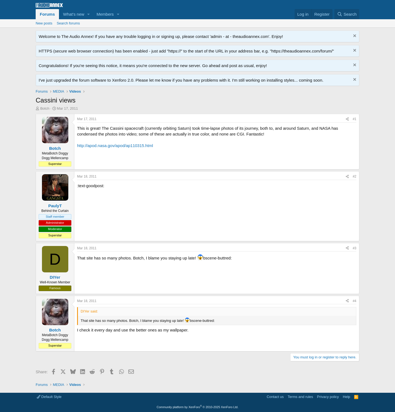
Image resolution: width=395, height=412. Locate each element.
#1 (354, 119)
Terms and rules (300, 397)
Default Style (49, 397)
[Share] (347, 119)
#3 (354, 248)
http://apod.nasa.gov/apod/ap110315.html (115, 145)
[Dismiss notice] (354, 36)
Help (346, 397)
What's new (73, 14)
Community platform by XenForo (197, 407)
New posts (44, 23)
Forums (47, 14)
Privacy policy (328, 397)
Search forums (68, 23)
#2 (354, 176)
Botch (44, 108)
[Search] (346, 14)
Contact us (275, 397)
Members (105, 14)
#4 (354, 301)
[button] (88, 14)
